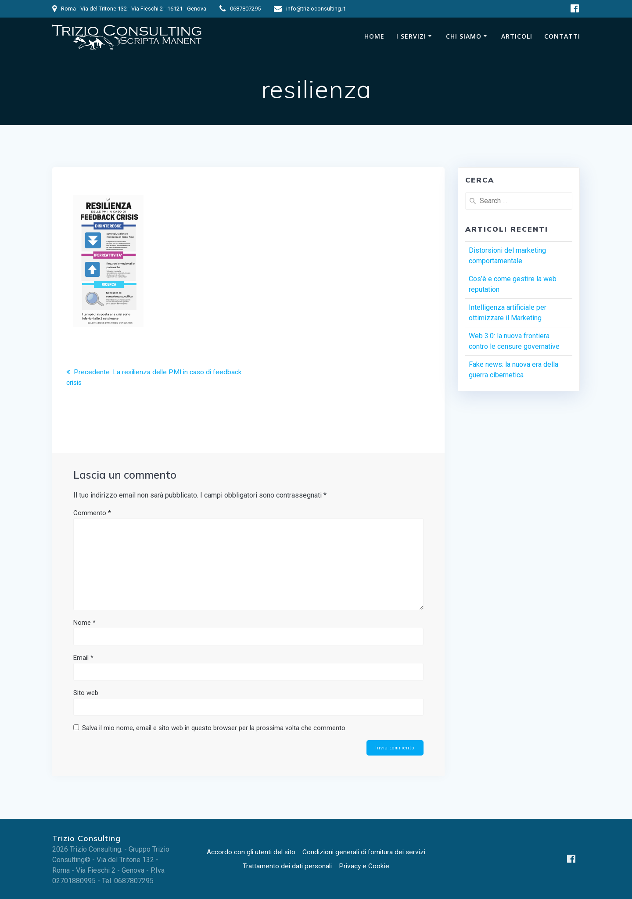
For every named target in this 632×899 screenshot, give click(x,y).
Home (374, 36)
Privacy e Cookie (365, 866)
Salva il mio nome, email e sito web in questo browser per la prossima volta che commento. (214, 728)
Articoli (516, 36)
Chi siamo (463, 36)
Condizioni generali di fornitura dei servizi (365, 852)
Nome (84, 623)
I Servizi (411, 36)
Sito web (85, 693)
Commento (92, 513)
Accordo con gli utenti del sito (248, 852)
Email (83, 658)
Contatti (562, 36)
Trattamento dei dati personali (286, 866)
